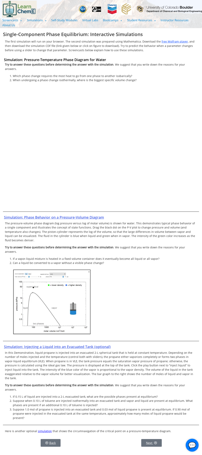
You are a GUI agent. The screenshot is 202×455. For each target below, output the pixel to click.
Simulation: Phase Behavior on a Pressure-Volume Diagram (54, 217)
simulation (45, 431)
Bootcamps (112, 20)
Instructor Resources (174, 20)
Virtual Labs (90, 20)
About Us (8, 25)
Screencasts (12, 20)
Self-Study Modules (64, 20)
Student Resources (141, 20)
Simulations (37, 20)
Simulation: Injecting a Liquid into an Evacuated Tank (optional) (57, 346)
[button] (12, 20)
